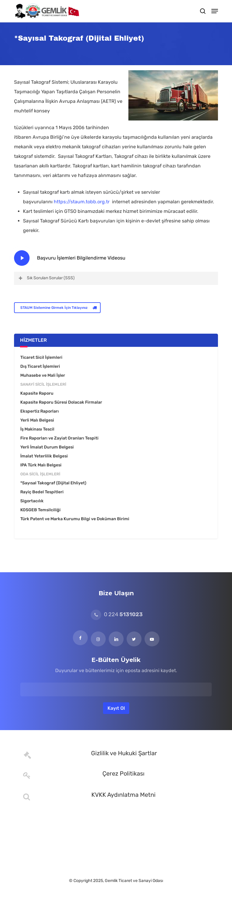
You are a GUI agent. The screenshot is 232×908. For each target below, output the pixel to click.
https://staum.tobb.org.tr (83, 202)
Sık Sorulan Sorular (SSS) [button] (46, 277)
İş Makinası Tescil (37, 429)
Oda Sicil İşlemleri (40, 474)
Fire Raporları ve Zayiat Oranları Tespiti (59, 438)
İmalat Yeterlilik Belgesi (44, 456)
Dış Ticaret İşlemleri (40, 366)
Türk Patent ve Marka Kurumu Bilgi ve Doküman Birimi (74, 518)
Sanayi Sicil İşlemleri (43, 384)
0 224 (117, 614)
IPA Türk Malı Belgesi (41, 465)
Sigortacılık (32, 500)
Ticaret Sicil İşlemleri (41, 357)
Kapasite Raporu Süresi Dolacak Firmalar (61, 402)
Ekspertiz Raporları (39, 411)
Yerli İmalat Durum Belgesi (47, 447)
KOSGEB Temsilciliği (40, 509)
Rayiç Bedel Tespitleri (42, 492)
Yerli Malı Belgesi (37, 420)
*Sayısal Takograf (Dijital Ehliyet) (53, 483)
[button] (214, 11)
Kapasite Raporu (36, 393)
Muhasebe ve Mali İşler (42, 375)
